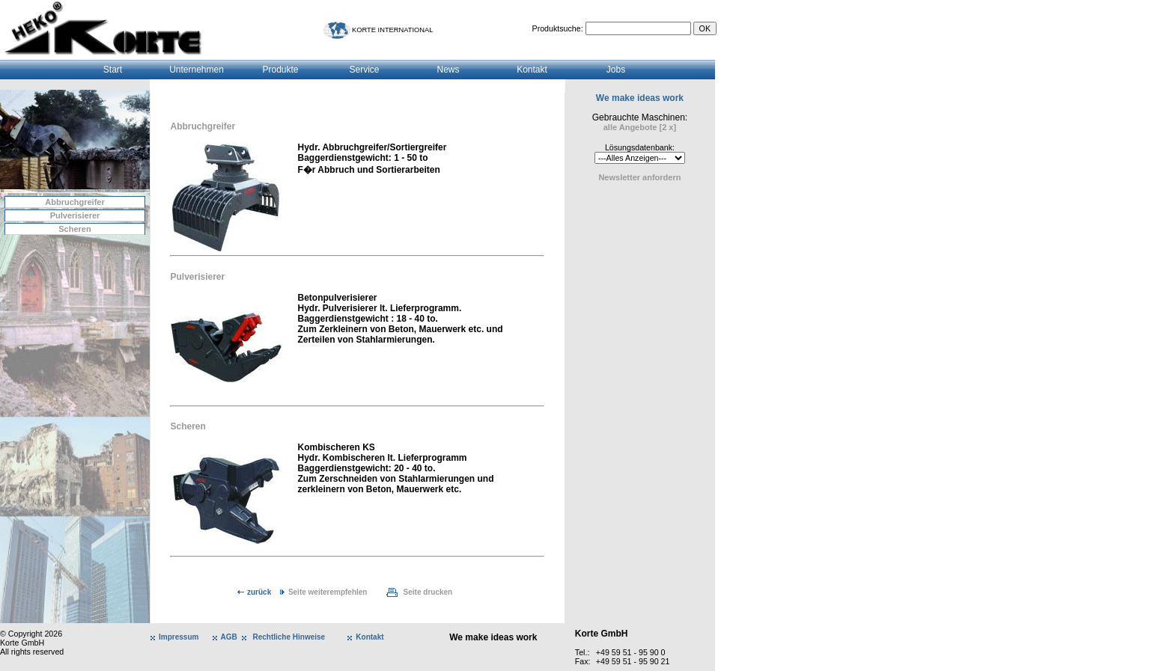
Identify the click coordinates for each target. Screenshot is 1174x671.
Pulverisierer (75, 215)
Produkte (280, 69)
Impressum (178, 637)
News (448, 69)
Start (112, 69)
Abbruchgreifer (74, 201)
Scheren (74, 228)
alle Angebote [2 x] (639, 127)
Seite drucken (428, 592)
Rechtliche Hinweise (288, 637)
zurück (259, 592)
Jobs (615, 69)
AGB (229, 637)
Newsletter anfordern (639, 177)
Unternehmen (196, 69)
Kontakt (532, 69)
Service (364, 69)
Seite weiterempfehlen (328, 592)
